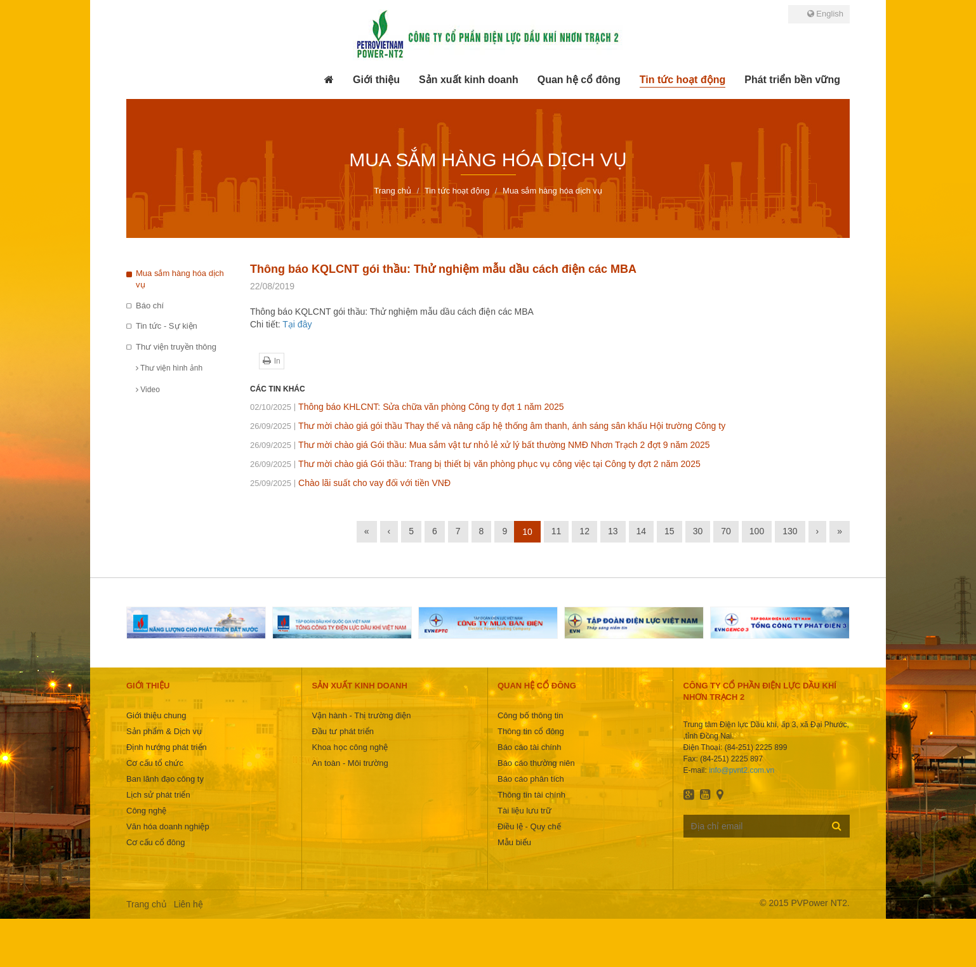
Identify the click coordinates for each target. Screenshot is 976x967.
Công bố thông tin (530, 715)
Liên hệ (188, 904)
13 (613, 531)
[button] (376, 80)
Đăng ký (836, 825)
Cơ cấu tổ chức (154, 763)
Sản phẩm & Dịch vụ (164, 731)
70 (726, 531)
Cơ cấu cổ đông (155, 842)
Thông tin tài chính (531, 794)
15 (669, 531)
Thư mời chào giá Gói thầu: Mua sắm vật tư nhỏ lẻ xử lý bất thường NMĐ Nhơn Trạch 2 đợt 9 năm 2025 (480, 445)
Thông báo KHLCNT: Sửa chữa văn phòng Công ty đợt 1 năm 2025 (407, 407)
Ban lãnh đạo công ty (165, 779)
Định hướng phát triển (166, 747)
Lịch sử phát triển (158, 794)
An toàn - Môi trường (350, 763)
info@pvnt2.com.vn (741, 770)
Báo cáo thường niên (536, 763)
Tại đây (297, 324)
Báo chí (150, 305)
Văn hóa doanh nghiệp (167, 826)
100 (756, 531)
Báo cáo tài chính (529, 747)
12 (584, 531)
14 (641, 531)
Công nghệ (146, 810)
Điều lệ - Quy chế (529, 826)
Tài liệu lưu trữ (524, 810)
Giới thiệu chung (156, 715)
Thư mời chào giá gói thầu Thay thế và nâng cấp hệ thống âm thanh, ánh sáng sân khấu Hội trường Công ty (487, 426)
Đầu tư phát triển (342, 731)
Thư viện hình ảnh (169, 368)
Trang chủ (146, 904)
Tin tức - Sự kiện (166, 326)
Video (148, 389)
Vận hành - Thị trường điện (361, 715)
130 (789, 531)
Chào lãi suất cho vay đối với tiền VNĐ (350, 483)
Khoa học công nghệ (350, 747)
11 (556, 531)
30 (698, 531)
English (825, 13)
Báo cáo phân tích (531, 779)
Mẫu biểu (514, 842)
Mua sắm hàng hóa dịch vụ (180, 279)
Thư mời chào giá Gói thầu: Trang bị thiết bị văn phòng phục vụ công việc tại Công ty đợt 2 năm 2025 (475, 464)
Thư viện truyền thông (176, 347)
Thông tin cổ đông (531, 731)
